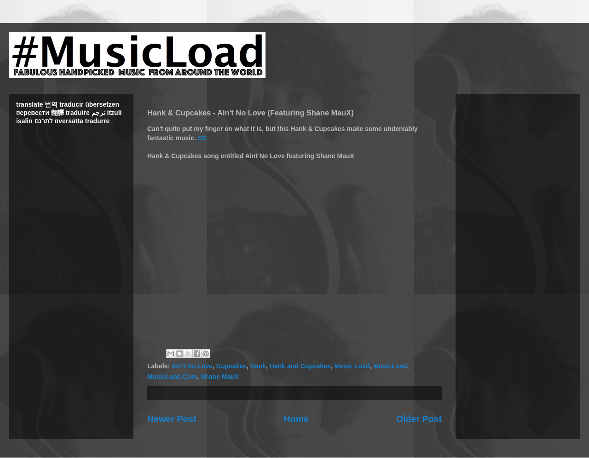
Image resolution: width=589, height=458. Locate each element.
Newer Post (171, 419)
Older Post (419, 419)
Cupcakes (231, 366)
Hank (258, 366)
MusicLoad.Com (172, 376)
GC (203, 138)
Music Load (352, 366)
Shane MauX (220, 376)
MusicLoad (390, 366)
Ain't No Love (192, 366)
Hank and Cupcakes (300, 366)
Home (296, 419)
